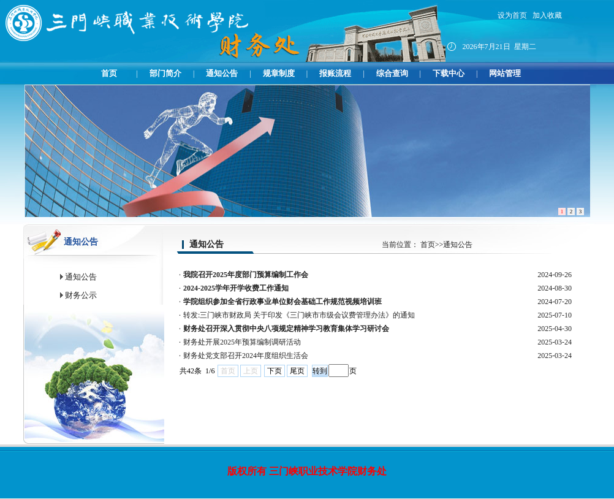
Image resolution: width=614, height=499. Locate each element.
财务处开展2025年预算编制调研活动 (242, 342)
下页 (274, 371)
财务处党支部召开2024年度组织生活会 (245, 355)
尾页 (297, 371)
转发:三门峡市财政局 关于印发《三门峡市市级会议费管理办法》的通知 (299, 315)
